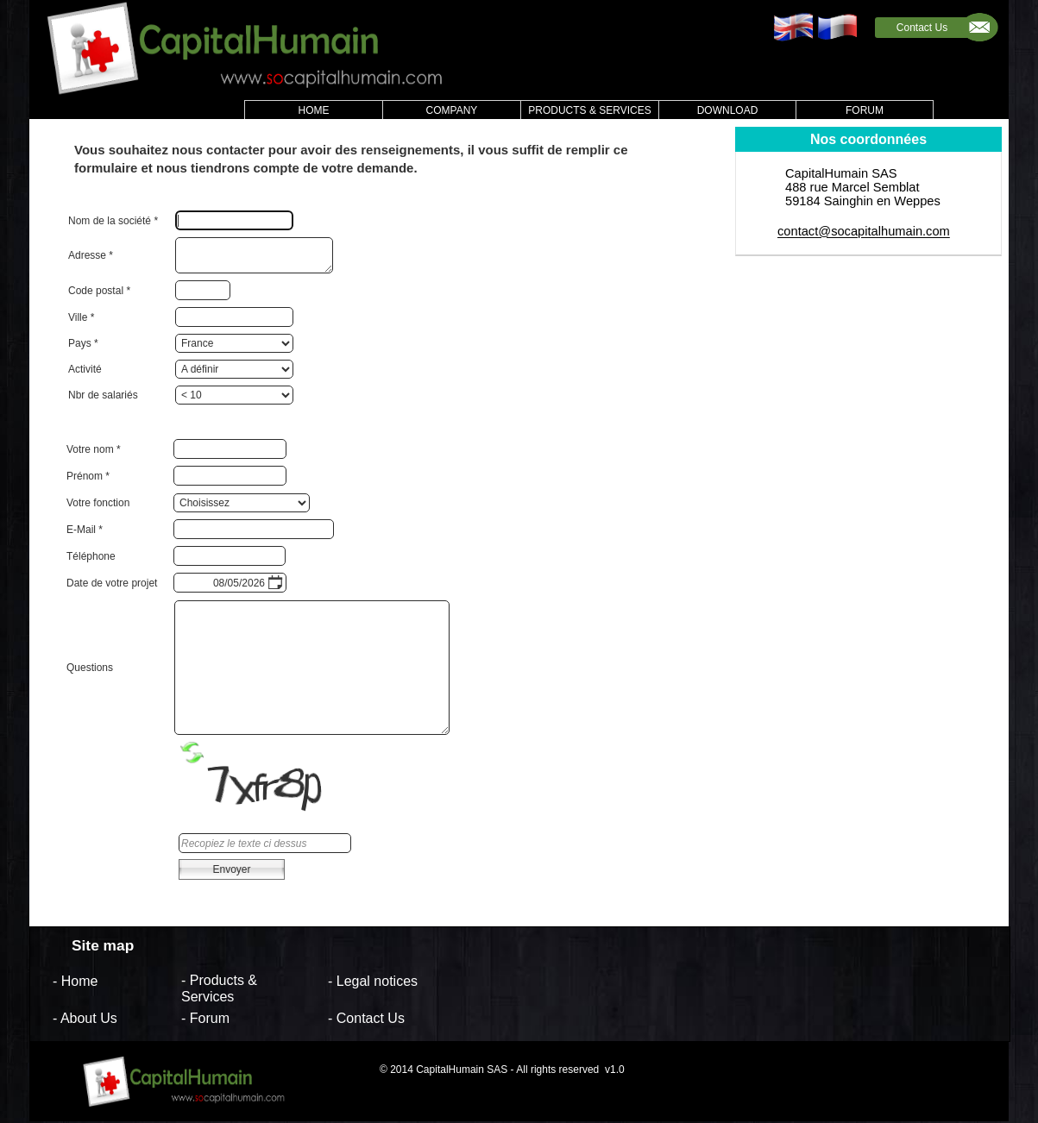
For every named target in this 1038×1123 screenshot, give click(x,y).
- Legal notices (373, 980)
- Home (75, 980)
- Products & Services (219, 988)
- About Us (85, 1018)
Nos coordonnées (868, 139)
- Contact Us (366, 1018)
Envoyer (231, 869)
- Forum (205, 1018)
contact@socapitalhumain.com (863, 232)
